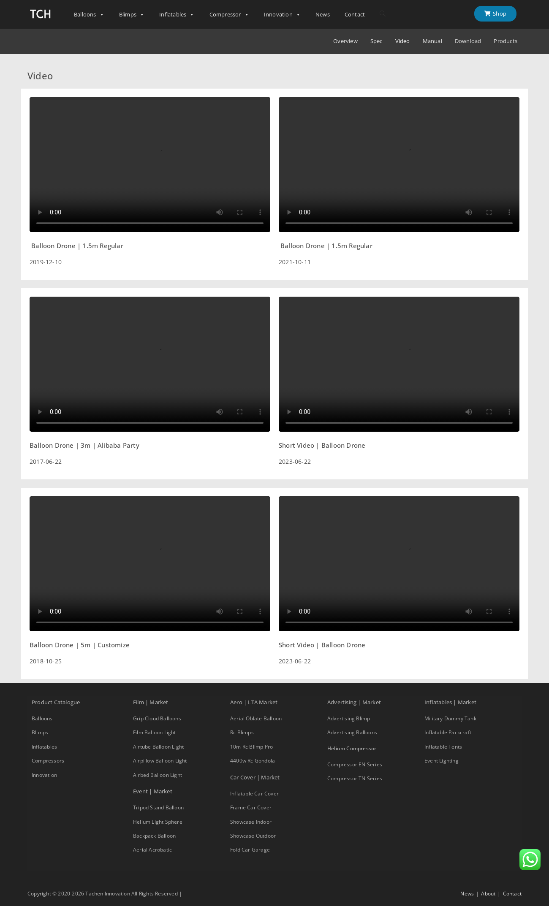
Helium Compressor (351, 748)
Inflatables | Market (450, 702)
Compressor (229, 14)
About (488, 893)
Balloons (89, 14)
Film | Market (151, 702)
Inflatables (176, 14)
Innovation (282, 14)
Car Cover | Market (255, 777)
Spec (376, 41)
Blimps (131, 14)
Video (402, 41)
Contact (355, 14)
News (322, 14)
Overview (345, 41)
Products (505, 41)
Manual (432, 41)
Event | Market (152, 791)
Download (468, 41)
